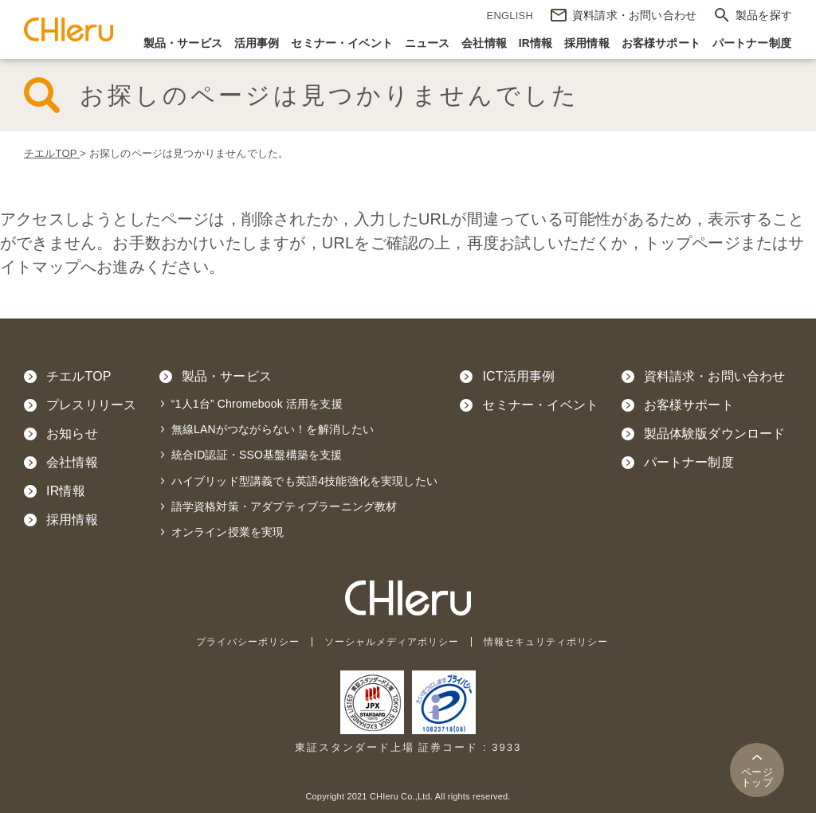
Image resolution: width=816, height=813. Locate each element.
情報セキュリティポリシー (555, 641)
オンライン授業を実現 (227, 532)
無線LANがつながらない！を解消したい (273, 429)
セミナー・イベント (342, 43)
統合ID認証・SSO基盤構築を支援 (257, 454)
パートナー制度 (751, 43)
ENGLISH (510, 15)
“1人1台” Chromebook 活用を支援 (257, 403)
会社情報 (484, 43)
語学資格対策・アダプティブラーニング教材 (284, 506)
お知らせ (72, 433)
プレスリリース (91, 405)
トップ (757, 777)
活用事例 (257, 43)
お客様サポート (661, 43)
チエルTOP (79, 376)
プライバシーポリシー (238, 641)
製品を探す (764, 15)
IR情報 (536, 43)
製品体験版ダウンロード (715, 433)
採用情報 (587, 43)
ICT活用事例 (518, 376)
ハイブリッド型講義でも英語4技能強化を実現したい (304, 481)
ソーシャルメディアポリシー (391, 641)
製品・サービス (182, 43)
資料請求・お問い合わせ (715, 376)
